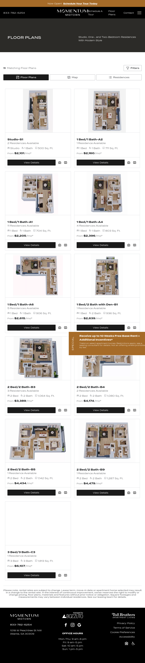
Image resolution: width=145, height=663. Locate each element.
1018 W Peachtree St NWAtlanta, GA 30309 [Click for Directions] (26, 632)
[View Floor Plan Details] (38, 193)
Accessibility (127, 636)
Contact (129, 12)
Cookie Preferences (122, 632)
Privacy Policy (126, 623)
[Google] (79, 625)
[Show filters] (133, 68)
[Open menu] (139, 13)
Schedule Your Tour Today (80, 3)
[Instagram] (72, 625)
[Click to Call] (14, 12)
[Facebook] (65, 625)
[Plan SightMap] (65, 245)
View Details (31, 245)
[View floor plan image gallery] (60, 245)
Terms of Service (124, 627)
